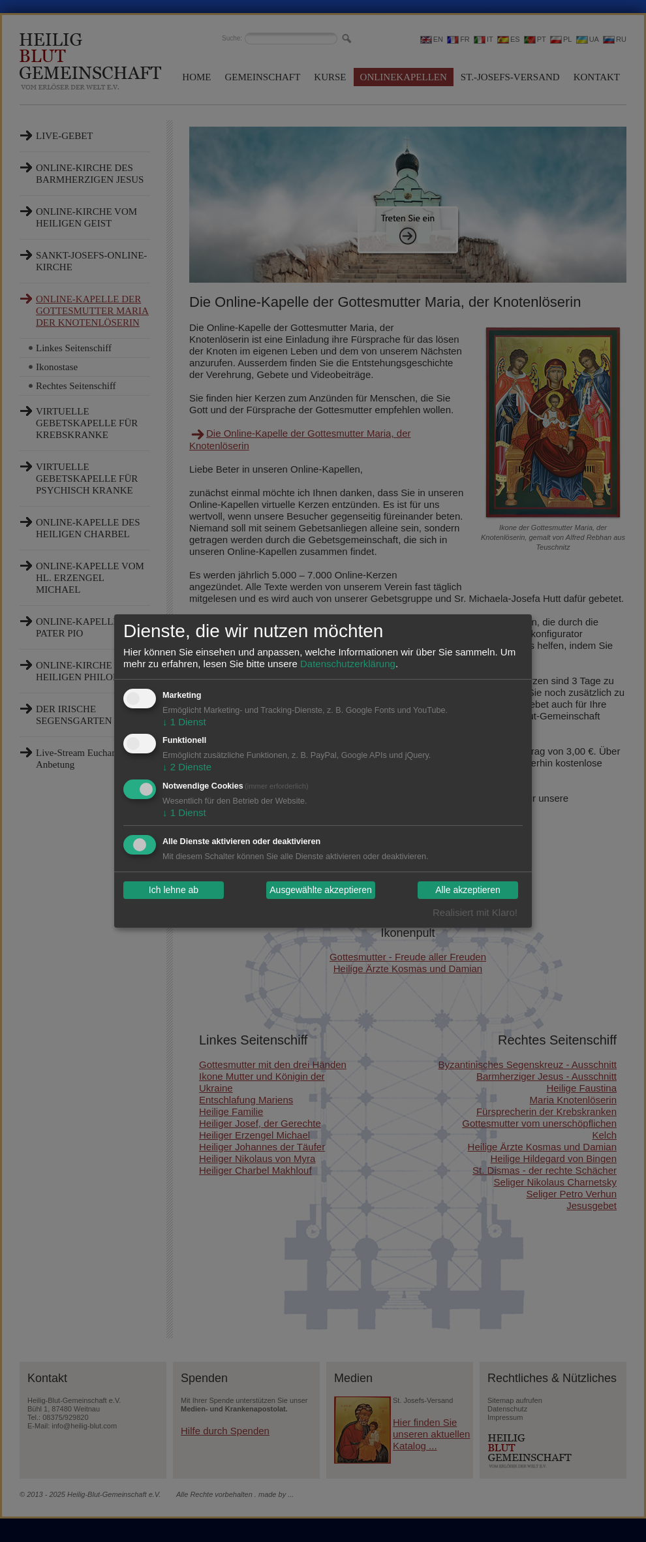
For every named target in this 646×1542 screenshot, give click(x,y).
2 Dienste (186, 766)
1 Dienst (184, 721)
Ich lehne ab (173, 890)
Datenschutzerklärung (347, 663)
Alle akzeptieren (467, 890)
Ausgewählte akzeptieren (320, 890)
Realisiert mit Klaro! (475, 912)
